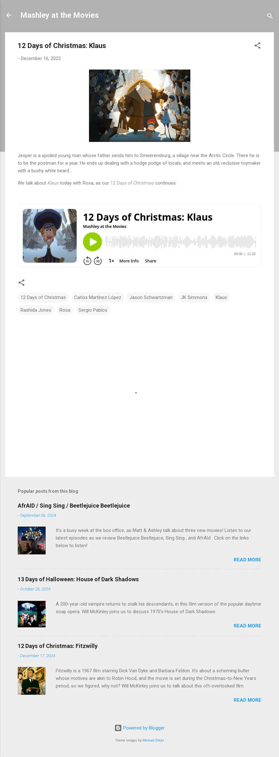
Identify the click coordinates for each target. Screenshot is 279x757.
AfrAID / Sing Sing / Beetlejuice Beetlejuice (74, 505)
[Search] (270, 17)
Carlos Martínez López (97, 297)
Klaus (221, 297)
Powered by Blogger (139, 728)
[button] (257, 47)
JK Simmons (194, 297)
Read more (247, 560)
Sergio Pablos (93, 310)
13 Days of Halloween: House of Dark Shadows (78, 579)
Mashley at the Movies (59, 15)
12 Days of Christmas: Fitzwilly (58, 646)
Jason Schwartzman (151, 297)
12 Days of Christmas (43, 297)
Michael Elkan (153, 740)
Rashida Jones (36, 310)
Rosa (65, 310)
